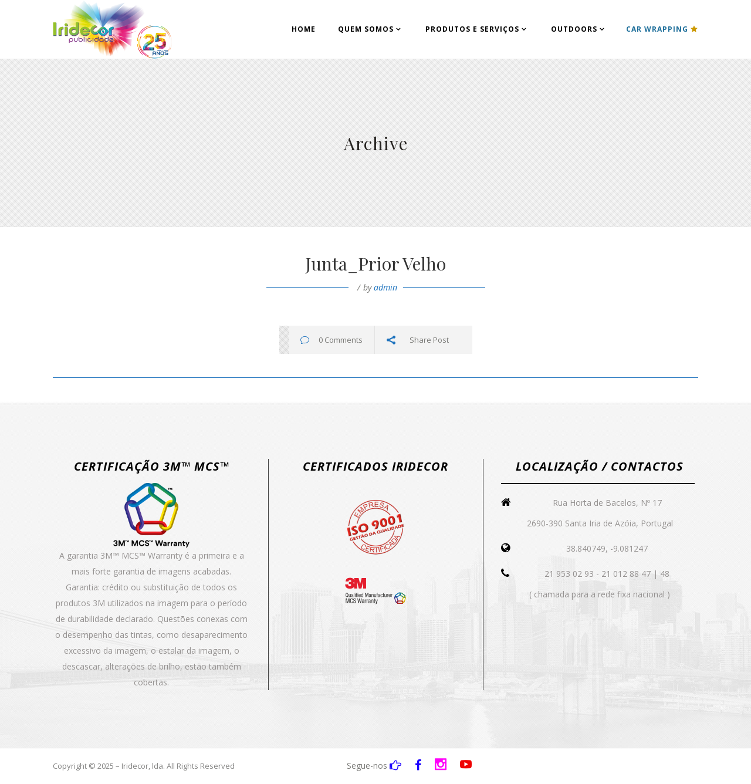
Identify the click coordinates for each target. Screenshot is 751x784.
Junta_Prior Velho (375, 263)
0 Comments (341, 339)
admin (385, 287)
